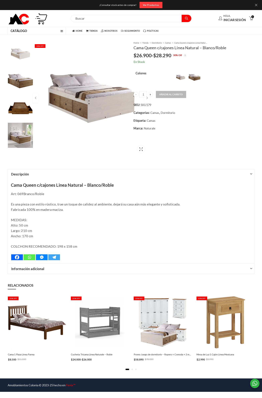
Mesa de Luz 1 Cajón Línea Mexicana (215, 345)
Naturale (149, 128)
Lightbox (122, 142)
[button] (127, 360)
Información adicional (27, 260)
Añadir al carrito (171, 94)
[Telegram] (54, 248)
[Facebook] (17, 248)
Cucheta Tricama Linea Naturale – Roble (91, 345)
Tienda (145, 43)
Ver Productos (151, 5)
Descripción (20, 165)
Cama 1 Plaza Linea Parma (21, 345)
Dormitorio (157, 43)
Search (186, 18)
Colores (141, 73)
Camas (168, 43)
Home (136, 43)
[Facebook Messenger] (42, 248)
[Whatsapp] (29, 248)
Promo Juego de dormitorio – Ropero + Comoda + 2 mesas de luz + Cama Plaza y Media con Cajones (185, 345)
